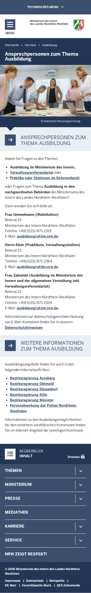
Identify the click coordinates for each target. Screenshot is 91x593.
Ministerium (18, 484)
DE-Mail (10, 585)
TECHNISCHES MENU (52, 7)
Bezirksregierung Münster (32, 400)
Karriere (14, 526)
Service (13, 540)
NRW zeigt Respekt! (26, 554)
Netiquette (57, 581)
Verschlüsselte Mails (36, 585)
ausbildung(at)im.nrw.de (37, 236)
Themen (13, 470)
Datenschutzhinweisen (24, 327)
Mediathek (16, 512)
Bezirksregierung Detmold (32, 384)
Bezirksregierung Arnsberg (32, 378)
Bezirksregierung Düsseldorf (34, 389)
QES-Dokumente (68, 585)
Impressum (12, 581)
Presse (12, 498)
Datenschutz (35, 581)
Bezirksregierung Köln (28, 395)
